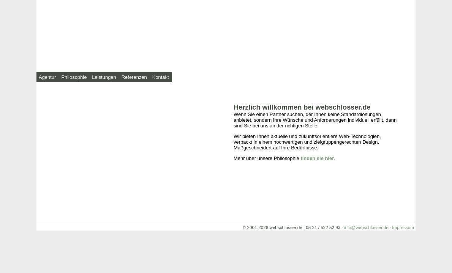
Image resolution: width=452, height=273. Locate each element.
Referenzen (134, 77)
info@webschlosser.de (366, 227)
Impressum (403, 227)
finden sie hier (317, 158)
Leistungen (104, 77)
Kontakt (160, 77)
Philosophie (74, 77)
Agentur (47, 77)
